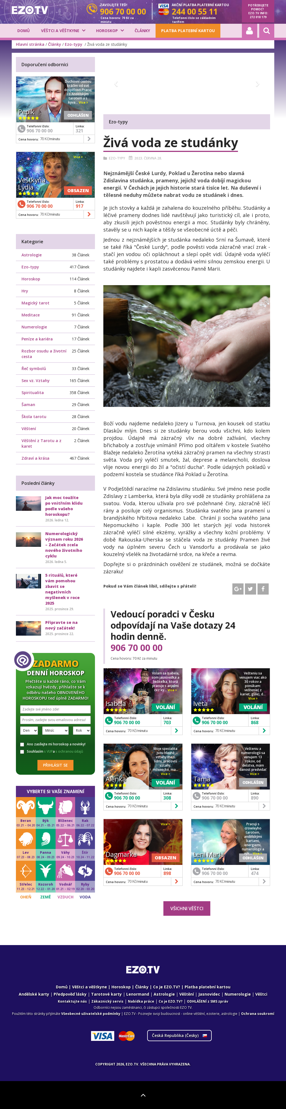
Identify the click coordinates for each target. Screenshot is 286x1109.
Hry (25, 291)
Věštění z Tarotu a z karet (41, 443)
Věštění (186, 994)
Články (142, 30)
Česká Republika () (179, 1035)
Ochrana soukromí (257, 1013)
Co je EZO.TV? (166, 986)
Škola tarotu (34, 416)
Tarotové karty (106, 994)
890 (254, 798)
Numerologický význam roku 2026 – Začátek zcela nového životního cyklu (64, 545)
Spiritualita (33, 392)
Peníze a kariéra (37, 339)
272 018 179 (258, 17)
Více (172, 690)
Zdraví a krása (35, 458)
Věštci (261, 994)
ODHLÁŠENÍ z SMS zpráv (207, 1001)
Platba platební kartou (188, 30)
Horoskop (107, 30)
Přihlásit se (55, 765)
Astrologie (32, 254)
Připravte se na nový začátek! (61, 625)
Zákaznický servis (107, 1001)
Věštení (29, 428)
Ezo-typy (74, 44)
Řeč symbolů (34, 368)
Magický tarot (35, 303)
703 (167, 722)
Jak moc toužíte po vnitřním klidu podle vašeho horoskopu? (64, 506)
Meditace (31, 315)
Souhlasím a (51, 751)
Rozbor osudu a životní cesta (44, 353)
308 (167, 798)
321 (79, 131)
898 (167, 873)
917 (79, 206)
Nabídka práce (141, 1001)
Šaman (28, 404)
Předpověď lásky (70, 994)
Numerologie (34, 327)
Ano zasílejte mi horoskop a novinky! (52, 744)
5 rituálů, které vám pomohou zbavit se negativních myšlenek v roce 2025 (62, 589)
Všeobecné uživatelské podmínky (90, 1013)
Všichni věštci (186, 908)
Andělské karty (34, 994)
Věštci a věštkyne (60, 30)
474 (254, 873)
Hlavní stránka (30, 44)
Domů (23, 30)
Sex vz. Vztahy (36, 380)
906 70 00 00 (137, 647)
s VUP (48, 751)
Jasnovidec (209, 994)
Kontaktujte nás (72, 1001)
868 (254, 722)
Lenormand (137, 994)
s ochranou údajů (69, 751)
